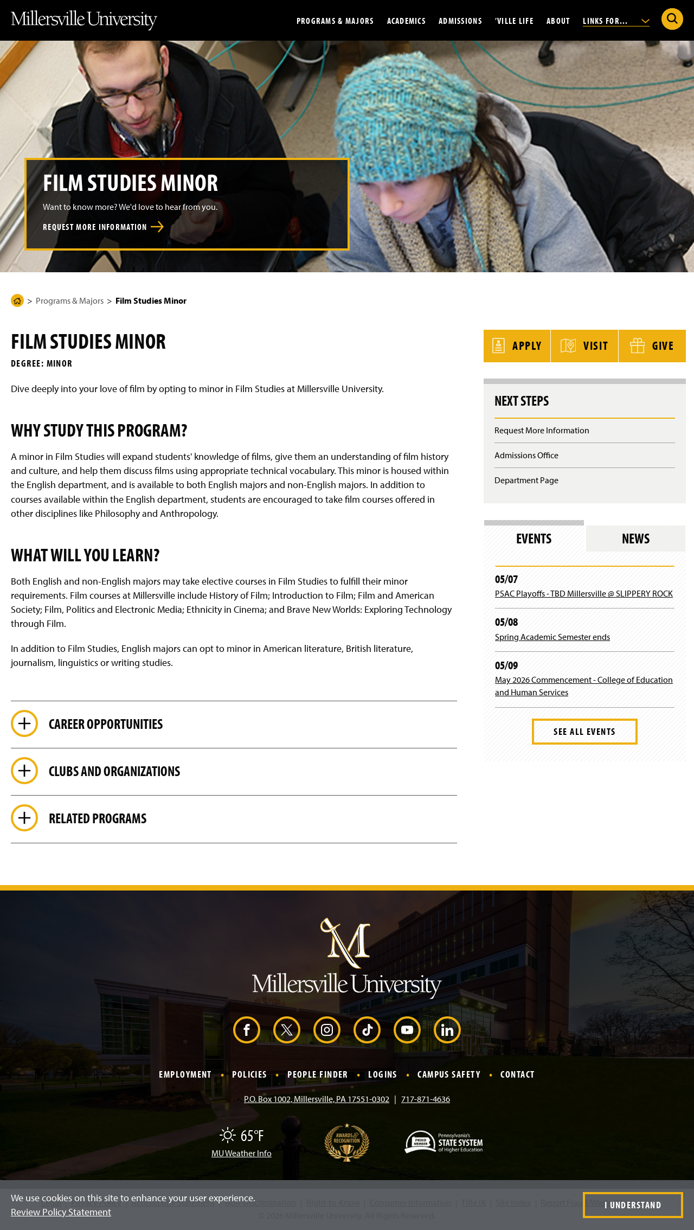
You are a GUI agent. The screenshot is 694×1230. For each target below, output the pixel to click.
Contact (517, 1076)
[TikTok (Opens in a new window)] (367, 1031)
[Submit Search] (672, 19)
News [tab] (636, 538)
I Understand (633, 1205)
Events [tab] (533, 538)
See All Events (584, 731)
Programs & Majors (335, 20)
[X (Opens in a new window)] (286, 1031)
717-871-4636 (425, 1100)
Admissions (460, 20)
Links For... (616, 20)
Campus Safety (448, 1076)
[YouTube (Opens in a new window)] (407, 1031)
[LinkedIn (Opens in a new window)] (447, 1031)
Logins (382, 1076)
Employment (185, 1076)
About (558, 20)
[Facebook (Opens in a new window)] (246, 1031)
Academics (406, 20)
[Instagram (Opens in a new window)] (326, 1031)
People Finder (317, 1076)
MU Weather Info (241, 1154)
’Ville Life (514, 20)
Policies (249, 1076)
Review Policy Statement (61, 1212)
